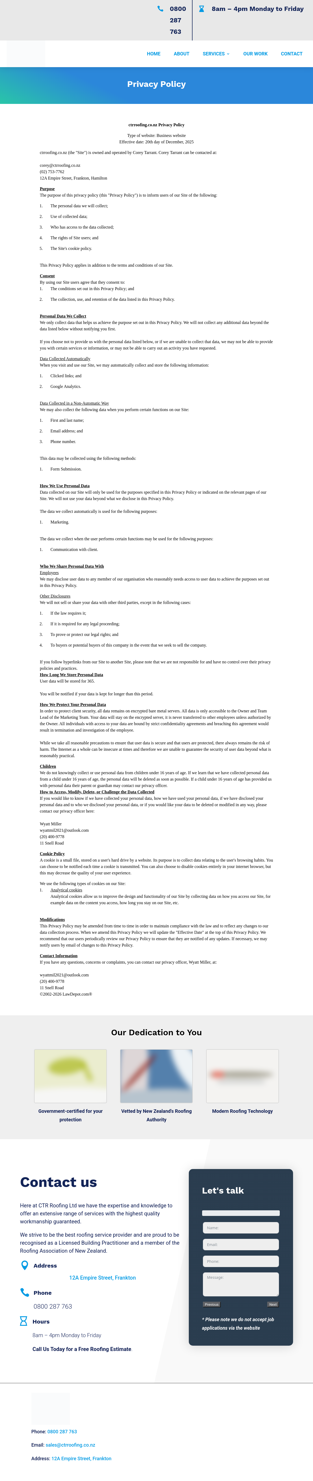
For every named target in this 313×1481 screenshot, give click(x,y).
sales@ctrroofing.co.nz (70, 1445)
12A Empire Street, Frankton (102, 1278)
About (182, 53)
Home (153, 53)
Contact (292, 53)
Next (273, 1304)
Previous (212, 1304)
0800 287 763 (178, 20)
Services (214, 53)
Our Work (255, 53)
